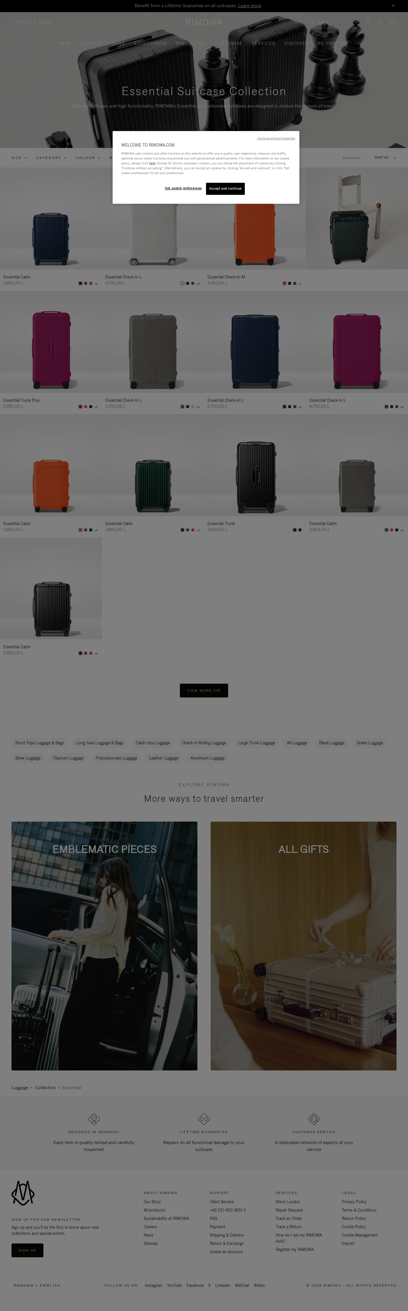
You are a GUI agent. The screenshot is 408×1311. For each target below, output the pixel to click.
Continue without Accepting (276, 138)
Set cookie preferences (183, 188)
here (152, 163)
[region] (206, 167)
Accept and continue (225, 188)
